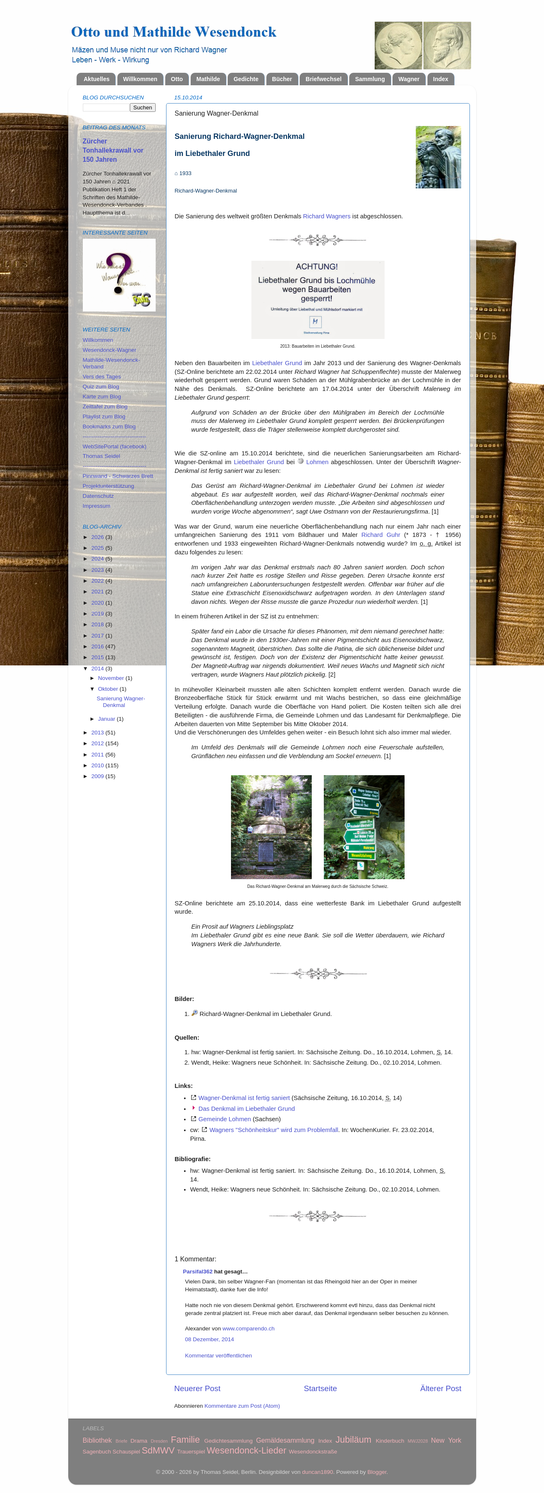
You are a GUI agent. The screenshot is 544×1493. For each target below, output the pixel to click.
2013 (98, 732)
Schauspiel (126, 1452)
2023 (98, 570)
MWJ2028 (417, 1441)
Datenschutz (98, 496)
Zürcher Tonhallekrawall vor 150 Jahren (113, 150)
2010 (98, 765)
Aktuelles (96, 79)
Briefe (121, 1441)
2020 (98, 603)
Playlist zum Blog (104, 416)
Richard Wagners (326, 216)
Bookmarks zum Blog (109, 426)
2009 (98, 776)
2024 (98, 559)
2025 (98, 548)
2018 (98, 624)
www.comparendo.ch (249, 1328)
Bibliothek (97, 1440)
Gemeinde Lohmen (225, 1119)
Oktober (109, 689)
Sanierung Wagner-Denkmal (121, 701)
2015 (98, 657)
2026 (98, 537)
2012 (98, 743)
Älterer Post (441, 1388)
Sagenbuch (97, 1452)
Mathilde (208, 79)
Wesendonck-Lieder (246, 1450)
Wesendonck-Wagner (110, 350)
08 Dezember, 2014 (209, 1339)
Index (441, 79)
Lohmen (317, 462)
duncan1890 (317, 1472)
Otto (177, 79)
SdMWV (158, 1450)
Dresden (159, 1441)
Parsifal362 (198, 1271)
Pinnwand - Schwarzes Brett (118, 476)
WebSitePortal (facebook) (115, 446)
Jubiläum (353, 1439)
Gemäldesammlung (285, 1440)
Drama (138, 1441)
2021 (98, 591)
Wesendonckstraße (313, 1452)
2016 (98, 646)
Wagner (409, 79)
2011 (98, 754)
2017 (98, 636)
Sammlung (370, 79)
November (112, 678)
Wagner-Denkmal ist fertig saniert (244, 1098)
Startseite (320, 1388)
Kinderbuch (390, 1441)
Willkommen (140, 79)
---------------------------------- (115, 436)
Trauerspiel (191, 1452)
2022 (98, 581)
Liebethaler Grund (277, 363)
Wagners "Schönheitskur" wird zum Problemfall (273, 1130)
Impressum (97, 506)
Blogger (377, 1472)
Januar (107, 719)
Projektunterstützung (108, 486)
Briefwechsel (323, 79)
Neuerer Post (197, 1388)
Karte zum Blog (102, 396)
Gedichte (245, 79)
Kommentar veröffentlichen (218, 1355)
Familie (185, 1439)
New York (446, 1440)
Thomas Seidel (101, 456)
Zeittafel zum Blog (105, 406)
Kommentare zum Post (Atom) (242, 1406)
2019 (98, 614)
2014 (98, 668)
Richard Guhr (380, 534)
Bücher (282, 79)
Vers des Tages (102, 376)
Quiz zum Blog (101, 386)
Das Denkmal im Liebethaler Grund (247, 1108)
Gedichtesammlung (228, 1441)
